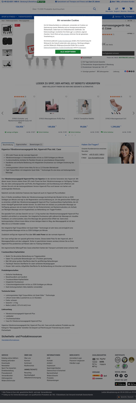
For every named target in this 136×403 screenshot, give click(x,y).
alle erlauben (65, 34)
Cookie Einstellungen (65, 41)
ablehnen (74, 43)
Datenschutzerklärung (51, 48)
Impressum (82, 48)
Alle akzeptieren (67, 52)
